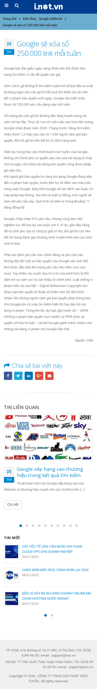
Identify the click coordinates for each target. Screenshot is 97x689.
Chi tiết (13, 505)
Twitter (18, 376)
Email (49, 376)
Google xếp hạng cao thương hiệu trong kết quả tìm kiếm (50, 472)
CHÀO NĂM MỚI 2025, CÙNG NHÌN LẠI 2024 (55, 570)
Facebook (8, 376)
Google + (39, 376)
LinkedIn (29, 376)
